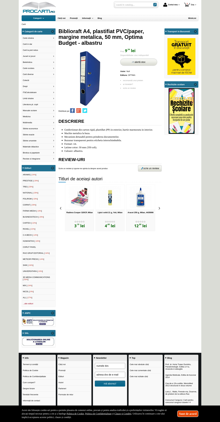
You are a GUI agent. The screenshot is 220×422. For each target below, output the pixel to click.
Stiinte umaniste (30, 141)
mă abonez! (110, 383)
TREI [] (28, 187)
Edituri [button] (28, 168)
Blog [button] (169, 358)
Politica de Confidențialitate (34, 376)
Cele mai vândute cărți (139, 364)
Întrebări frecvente (30, 394)
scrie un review (129, 88)
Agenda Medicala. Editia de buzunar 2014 (180, 376)
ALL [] (27, 297)
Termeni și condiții (30, 364)
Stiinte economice (30, 128)
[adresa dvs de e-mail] (110, 375)
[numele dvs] (110, 366)
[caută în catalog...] (133, 5)
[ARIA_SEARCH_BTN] (155, 4)
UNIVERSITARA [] (33, 271)
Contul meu (170, 5)
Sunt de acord (188, 413)
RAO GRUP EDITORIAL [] (36, 253)
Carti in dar (27, 44)
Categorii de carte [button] (33, 31)
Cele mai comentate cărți (140, 370)
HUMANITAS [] (31, 241)
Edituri (61, 376)
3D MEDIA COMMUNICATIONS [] (36, 278)
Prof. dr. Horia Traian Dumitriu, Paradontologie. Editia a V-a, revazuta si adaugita (178, 366)
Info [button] (27, 358)
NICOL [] (28, 291)
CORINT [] (29, 205)
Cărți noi (62, 364)
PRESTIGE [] (31, 181)
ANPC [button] (28, 313)
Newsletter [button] (101, 358)
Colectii (26, 80)
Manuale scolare (30, 110)
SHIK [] (28, 265)
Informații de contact (31, 400)
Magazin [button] (64, 358)
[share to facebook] (72, 110)
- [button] (52, 31)
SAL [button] (27, 333)
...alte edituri (28, 303)
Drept (25, 86)
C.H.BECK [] (30, 235)
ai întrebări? (128, 84)
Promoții (62, 370)
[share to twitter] (84, 110)
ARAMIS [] (29, 175)
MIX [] (27, 285)
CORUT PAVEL (29, 247)
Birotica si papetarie (31, 153)
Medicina (26, 116)
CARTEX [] (30, 223)
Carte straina (28, 38)
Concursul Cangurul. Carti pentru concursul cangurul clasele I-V (179, 401)
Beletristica (27, 62)
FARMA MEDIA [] (32, 211)
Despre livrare (29, 388)
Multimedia (27, 122)
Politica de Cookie (30, 370)
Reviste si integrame (31, 159)
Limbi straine (28, 98)
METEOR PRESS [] (33, 259)
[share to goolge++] (78, 110)
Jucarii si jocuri (29, 56)
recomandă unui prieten (133, 80)
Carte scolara (28, 68)
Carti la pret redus (30, 50)
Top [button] (133, 358)
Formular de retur (65, 394)
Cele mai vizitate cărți (139, 376)
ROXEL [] (29, 229)
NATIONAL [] (30, 193)
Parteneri (62, 388)
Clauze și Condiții (122, 413)
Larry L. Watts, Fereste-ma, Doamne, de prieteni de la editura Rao (181, 393)
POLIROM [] (30, 199)
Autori (60, 382)
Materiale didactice (31, 147)
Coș (189, 5)
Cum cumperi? (29, 382)
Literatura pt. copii (30, 104)
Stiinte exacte (28, 135)
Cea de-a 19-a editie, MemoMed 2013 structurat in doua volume (179, 384)
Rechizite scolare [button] (176, 84)
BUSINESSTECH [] (33, 217)
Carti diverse (28, 74)
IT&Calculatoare (30, 92)
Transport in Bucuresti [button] (178, 31)
